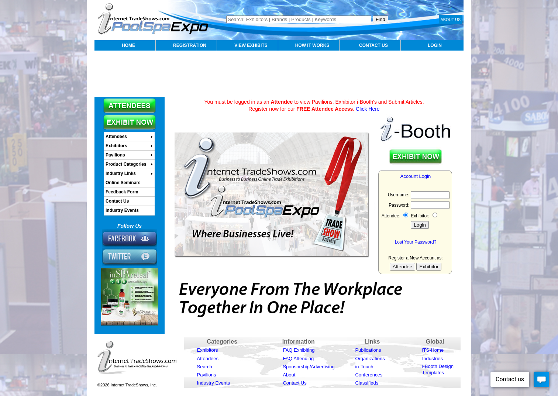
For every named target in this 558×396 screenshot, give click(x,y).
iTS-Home (433, 350)
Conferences (368, 375)
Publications (368, 350)
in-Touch (364, 366)
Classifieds (366, 383)
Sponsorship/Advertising (308, 366)
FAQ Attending (298, 358)
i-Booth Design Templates (438, 369)
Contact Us (294, 383)
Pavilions (206, 375)
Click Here (368, 109)
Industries (432, 358)
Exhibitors (207, 350)
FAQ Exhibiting (298, 350)
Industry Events (213, 383)
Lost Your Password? (416, 242)
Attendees (208, 358)
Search (204, 366)
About (289, 375)
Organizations (370, 358)
